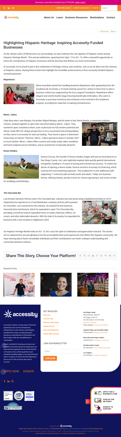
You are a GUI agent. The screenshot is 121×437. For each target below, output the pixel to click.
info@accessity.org (89, 322)
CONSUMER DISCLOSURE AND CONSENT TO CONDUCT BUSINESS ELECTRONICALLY (60, 433)
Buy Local (46, 315)
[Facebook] (5, 381)
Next (113, 31)
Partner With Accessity (51, 334)
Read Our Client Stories (51, 322)
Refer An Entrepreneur (51, 330)
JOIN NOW (50, 358)
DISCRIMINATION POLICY (59, 429)
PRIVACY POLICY (43, 429)
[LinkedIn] (8, 381)
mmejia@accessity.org (101, 340)
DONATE (28, 371)
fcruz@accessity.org (100, 355)
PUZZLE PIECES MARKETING (93, 429)
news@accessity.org (101, 325)
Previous (104, 31)
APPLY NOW (11, 371)
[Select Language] (109, 8)
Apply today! (80, 2)
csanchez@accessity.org (101, 348)
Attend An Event (48, 326)
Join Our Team (48, 319)
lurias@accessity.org (100, 332)
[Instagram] (12, 381)
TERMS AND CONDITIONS (27, 429)
